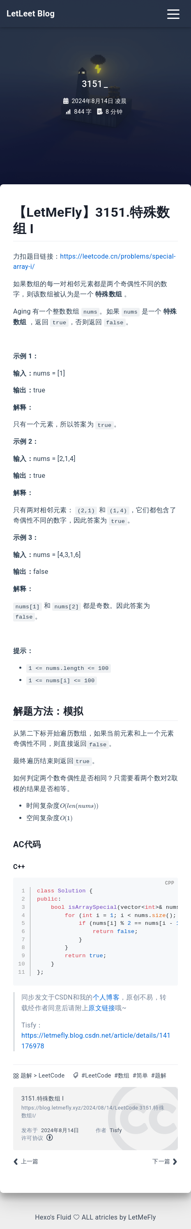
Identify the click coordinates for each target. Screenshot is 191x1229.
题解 (26, 1075)
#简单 (140, 1075)
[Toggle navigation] (173, 13)
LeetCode (52, 1075)
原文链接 (101, 1008)
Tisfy (116, 1130)
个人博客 (106, 997)
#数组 (122, 1075)
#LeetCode (96, 1075)
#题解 (159, 1075)
